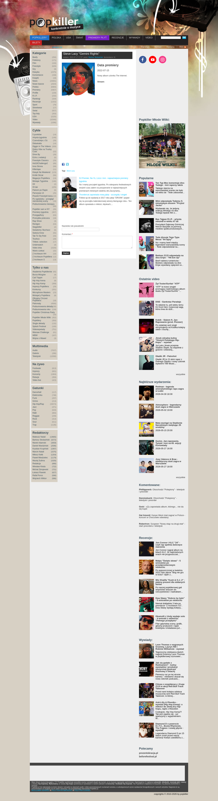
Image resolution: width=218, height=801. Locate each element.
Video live (36, 380)
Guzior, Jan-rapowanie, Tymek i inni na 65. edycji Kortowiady (168, 443)
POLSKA (56, 37)
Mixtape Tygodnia (40, 181)
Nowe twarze (38, 84)
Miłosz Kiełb (37, 454)
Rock (34, 419)
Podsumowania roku (41, 309)
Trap (34, 425)
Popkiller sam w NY (41, 209)
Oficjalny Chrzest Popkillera (39, 299)
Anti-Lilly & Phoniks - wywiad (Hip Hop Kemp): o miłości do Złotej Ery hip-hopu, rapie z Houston (169, 705)
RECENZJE (118, 37)
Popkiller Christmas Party (43, 312)
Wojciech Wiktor (39, 478)
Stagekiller (37, 227)
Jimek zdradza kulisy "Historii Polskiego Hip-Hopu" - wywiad (167, 340)
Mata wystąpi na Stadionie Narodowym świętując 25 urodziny (169, 425)
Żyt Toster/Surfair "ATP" (168, 283)
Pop (34, 410)
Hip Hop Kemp (38, 283)
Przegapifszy (38, 215)
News (34, 81)
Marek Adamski (39, 443)
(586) (54, 478)
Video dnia (37, 248)
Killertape (36, 169)
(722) (54, 467)
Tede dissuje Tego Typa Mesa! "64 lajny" (167, 238)
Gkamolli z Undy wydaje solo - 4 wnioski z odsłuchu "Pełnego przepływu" (170, 618)
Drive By (36, 154)
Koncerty (36, 374)
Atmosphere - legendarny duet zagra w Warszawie (168, 406)
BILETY (36, 42)
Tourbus (36, 239)
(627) (54, 472)
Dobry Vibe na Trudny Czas (42, 150)
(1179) (53, 458)
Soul (34, 422)
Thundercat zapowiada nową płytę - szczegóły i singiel (103, 195)
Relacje (35, 377)
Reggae (35, 416)
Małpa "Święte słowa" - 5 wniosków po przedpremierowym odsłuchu (168, 563)
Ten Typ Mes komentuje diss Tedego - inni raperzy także (170, 184)
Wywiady (36, 122)
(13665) (53, 437)
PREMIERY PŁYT (97, 37)
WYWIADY (134, 37)
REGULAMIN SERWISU (40, 790)
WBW (35, 335)
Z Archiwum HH (39, 254)
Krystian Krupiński (40, 449)
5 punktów (37, 134)
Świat (34, 110)
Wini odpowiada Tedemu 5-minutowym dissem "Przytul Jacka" (170, 203)
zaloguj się (57, 47)
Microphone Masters (41, 292)
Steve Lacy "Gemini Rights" (81, 53)
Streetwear (37, 107)
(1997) (53, 449)
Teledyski (36, 356)
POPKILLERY (39, 37)
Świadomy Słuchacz (41, 230)
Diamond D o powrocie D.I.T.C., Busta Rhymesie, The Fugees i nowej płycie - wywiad (169, 727)
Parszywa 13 (38, 193)
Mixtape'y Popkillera (41, 295)
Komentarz (67, 234)
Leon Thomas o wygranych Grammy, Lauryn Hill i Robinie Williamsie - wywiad (170, 646)
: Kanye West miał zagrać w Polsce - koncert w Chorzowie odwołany (162, 516)
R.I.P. (34, 96)
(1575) (53, 452)
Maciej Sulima (38, 460)
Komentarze (37, 75)
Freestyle (36, 66)
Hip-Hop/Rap (38, 404)
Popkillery (36, 320)
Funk (34, 398)
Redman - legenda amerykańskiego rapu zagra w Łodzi (170, 388)
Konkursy (36, 289)
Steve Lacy (71, 171)
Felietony (36, 60)
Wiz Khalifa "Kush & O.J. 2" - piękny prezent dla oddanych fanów (170, 582)
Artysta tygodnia (39, 137)
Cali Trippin (37, 277)
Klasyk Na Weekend (41, 172)
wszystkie (180, 374)
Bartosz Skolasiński (41, 440)
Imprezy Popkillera (40, 286)
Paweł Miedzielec (40, 457)
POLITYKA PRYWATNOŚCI (62, 790)
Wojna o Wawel (39, 338)
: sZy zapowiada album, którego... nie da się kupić (161, 507)
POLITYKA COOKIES (83, 790)
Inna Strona (37, 166)
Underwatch (37, 245)
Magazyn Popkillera (41, 178)
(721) (54, 469)
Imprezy (36, 371)
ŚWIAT (79, 37)
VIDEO (149, 37)
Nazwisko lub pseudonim (73, 226)
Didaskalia (37, 143)
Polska (35, 87)
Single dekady (38, 323)
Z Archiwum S (38, 259)
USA (68, 37)
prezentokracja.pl (148, 753)
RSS (181, 47)
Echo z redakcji (39, 157)
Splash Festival (39, 326)
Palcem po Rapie (39, 190)
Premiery (36, 90)
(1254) (53, 455)
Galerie (35, 353)
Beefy (35, 57)
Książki (35, 78)
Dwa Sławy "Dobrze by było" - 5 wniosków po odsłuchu (170, 599)
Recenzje (36, 102)
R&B (34, 413)
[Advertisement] (109, 9)
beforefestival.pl (148, 757)
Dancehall (36, 392)
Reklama (170, 47)
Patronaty (145, 47)
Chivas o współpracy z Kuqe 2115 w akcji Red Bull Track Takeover (170, 686)
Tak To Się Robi (39, 236)
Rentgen (36, 224)
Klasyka (35, 72)
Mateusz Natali (39, 437)
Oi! (33, 184)
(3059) (53, 443)
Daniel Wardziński (40, 446)
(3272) (53, 440)
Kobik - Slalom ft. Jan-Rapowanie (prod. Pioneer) (169, 321)
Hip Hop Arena (38, 280)
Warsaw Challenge (40, 332)
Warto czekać (38, 251)
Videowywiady (38, 329)
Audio (35, 350)
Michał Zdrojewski (40, 469)
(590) (54, 475)
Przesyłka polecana (41, 218)
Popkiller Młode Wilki (41, 317)
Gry (34, 69)
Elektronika (37, 395)
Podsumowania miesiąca (43, 204)
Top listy (36, 113)
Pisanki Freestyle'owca (42, 196)
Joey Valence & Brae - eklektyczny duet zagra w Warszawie (168, 461)
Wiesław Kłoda (39, 466)
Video (34, 119)
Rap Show (37, 221)
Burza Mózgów (39, 274)
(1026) (53, 461)
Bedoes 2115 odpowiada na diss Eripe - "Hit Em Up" (170, 256)
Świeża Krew (38, 233)
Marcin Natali (38, 452)
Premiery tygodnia (40, 212)
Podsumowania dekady (42, 306)
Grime (35, 401)
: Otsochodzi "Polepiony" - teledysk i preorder (162, 490)
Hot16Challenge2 (40, 163)
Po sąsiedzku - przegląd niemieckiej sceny (43, 200)
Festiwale (36, 368)
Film (34, 63)
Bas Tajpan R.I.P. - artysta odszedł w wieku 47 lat (168, 220)
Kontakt (158, 47)
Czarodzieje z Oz (39, 140)
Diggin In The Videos (41, 146)
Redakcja (36, 463)
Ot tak (35, 187)
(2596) (53, 446)
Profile (35, 93)
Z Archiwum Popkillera (42, 257)
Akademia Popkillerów (42, 272)
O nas (133, 47)
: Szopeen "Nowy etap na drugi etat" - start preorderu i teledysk (162, 525)
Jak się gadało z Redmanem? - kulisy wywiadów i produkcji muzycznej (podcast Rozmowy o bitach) (167, 667)
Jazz (34, 407)
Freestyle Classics (40, 160)
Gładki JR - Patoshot (166, 356)
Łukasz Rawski (39, 472)
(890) (54, 464)
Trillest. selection (39, 242)
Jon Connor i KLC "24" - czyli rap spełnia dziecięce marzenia (169, 544)
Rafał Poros (37, 475)
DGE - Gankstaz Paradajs (168, 302)
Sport (34, 105)
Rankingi (36, 99)
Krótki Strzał (37, 175)
